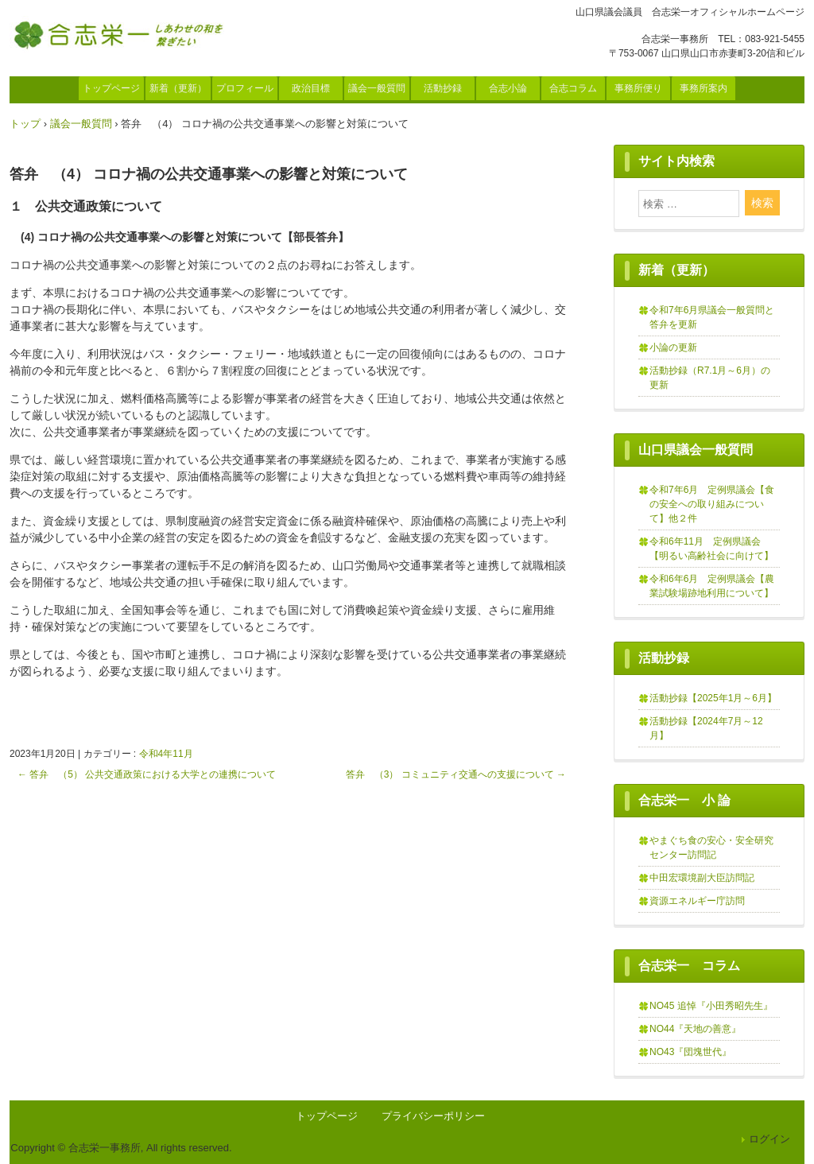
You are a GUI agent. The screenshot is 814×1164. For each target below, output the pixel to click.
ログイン (769, 1139)
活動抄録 (443, 88)
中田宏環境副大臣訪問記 (701, 877)
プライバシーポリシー (433, 1116)
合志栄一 (122, 34)
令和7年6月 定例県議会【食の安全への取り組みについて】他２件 (711, 504)
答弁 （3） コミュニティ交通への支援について (456, 774)
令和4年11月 (166, 753)
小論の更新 (673, 347)
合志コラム (573, 88)
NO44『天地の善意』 (695, 1028)
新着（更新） (178, 88)
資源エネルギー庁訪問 (697, 900)
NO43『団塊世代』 (690, 1051)
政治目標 (311, 88)
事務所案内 (703, 88)
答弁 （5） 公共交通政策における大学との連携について (146, 774)
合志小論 (508, 88)
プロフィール (244, 88)
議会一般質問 (376, 88)
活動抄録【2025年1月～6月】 (713, 698)
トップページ (111, 88)
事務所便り (638, 88)
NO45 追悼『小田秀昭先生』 (711, 1005)
